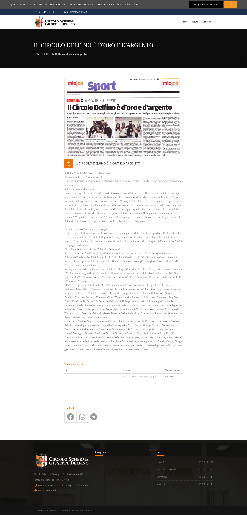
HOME (37, 54)
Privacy (89, 510)
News (195, 21)
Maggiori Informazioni (206, 4)
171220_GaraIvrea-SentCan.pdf (140, 376)
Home (184, 21)
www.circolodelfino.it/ (50, 490)
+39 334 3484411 (45, 11)
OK (230, 4)
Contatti (207, 21)
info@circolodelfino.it (74, 11)
